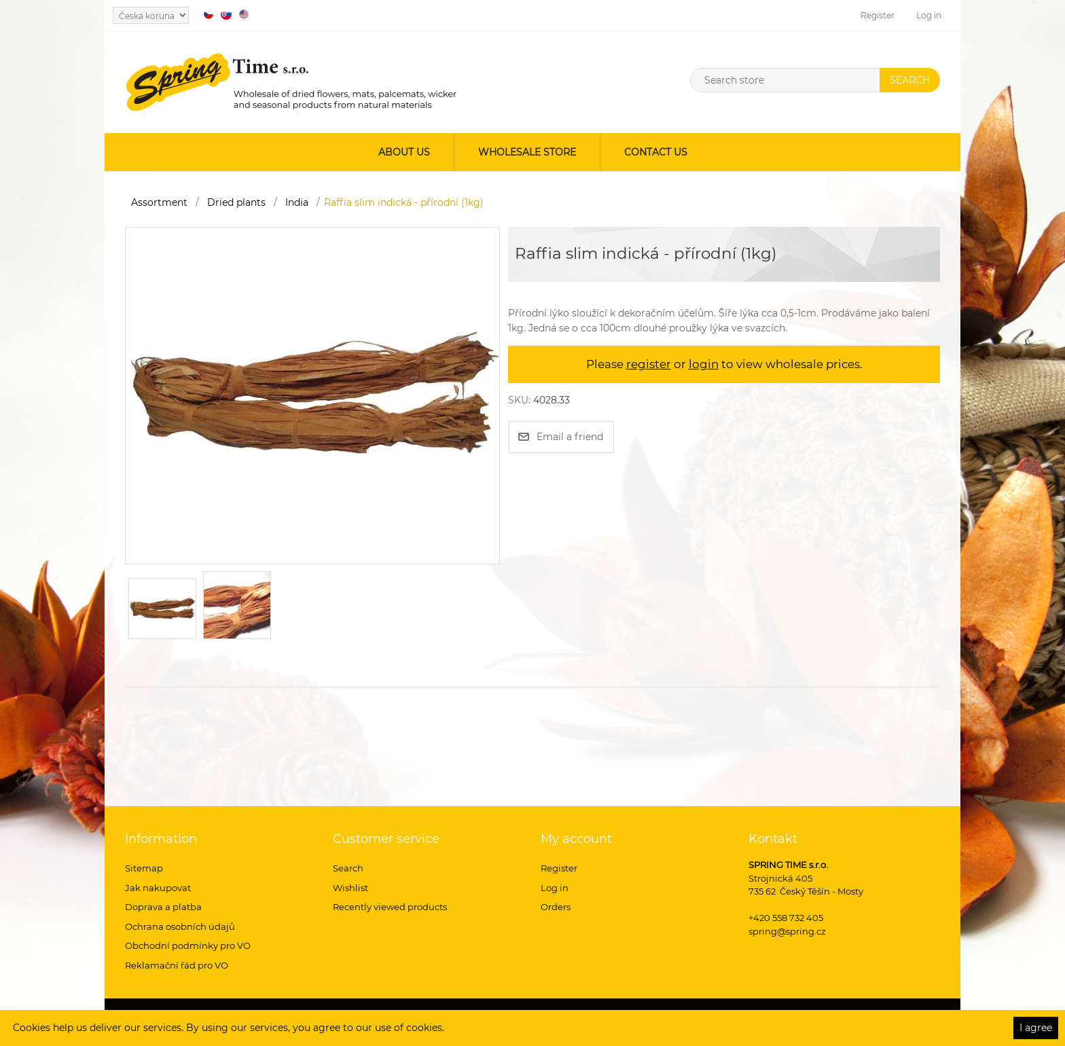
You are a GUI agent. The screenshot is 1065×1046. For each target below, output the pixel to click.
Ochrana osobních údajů (180, 926)
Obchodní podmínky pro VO (188, 945)
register (648, 364)
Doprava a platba (163, 906)
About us (404, 152)
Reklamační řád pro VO (176, 965)
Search (348, 868)
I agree (1035, 1028)
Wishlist (350, 887)
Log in (928, 15)
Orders (556, 906)
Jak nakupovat (158, 887)
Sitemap (144, 868)
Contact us (655, 152)
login (704, 364)
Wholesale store (527, 152)
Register (878, 15)
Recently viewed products (390, 906)
